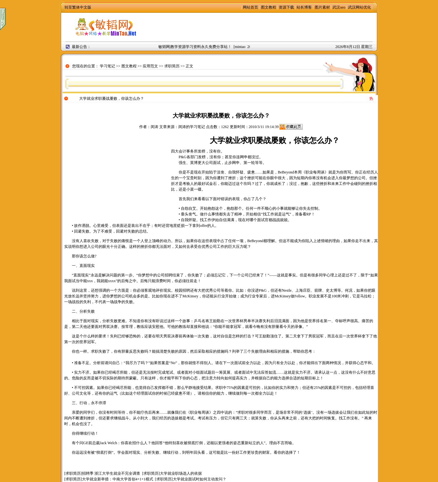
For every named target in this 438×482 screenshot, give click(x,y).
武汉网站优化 (359, 7)
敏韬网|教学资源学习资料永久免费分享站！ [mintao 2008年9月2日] (215, 46)
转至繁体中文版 (78, 7)
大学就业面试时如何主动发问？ (199, 479)
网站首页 (250, 7)
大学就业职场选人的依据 (181, 473)
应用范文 (150, 66)
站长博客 (304, 7)
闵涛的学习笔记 (191, 127)
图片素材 (322, 7)
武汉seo (338, 7)
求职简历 (172, 66)
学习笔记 (107, 66)
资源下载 (286, 7)
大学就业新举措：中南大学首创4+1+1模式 (117, 479)
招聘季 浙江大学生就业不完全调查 (111, 473)
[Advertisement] (263, 27)
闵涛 (154, 127)
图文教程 (268, 7)
